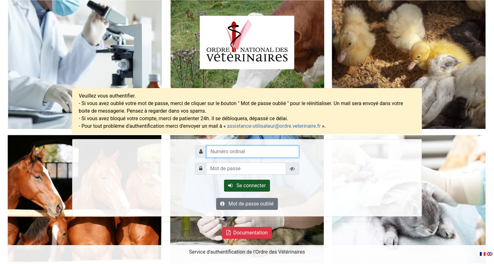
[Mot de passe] (246, 169)
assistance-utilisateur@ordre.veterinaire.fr (274, 126)
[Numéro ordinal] (252, 152)
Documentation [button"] (246, 233)
